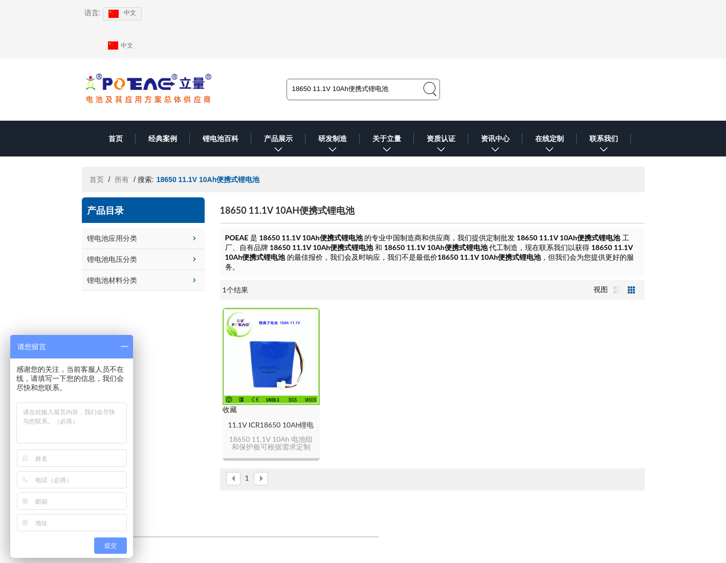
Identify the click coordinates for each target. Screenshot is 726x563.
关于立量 (387, 145)
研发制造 (332, 145)
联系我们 (604, 145)
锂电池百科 (220, 138)
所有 (122, 179)
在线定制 (549, 145)
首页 (115, 138)
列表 (617, 290)
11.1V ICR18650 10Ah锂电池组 (271, 425)
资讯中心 (495, 145)
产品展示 (278, 145)
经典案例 (162, 138)
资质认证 (441, 145)
